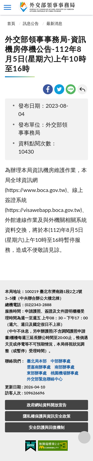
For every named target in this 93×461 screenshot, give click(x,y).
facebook (48, 89)
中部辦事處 (60, 361)
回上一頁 (82, 89)
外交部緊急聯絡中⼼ (44, 378)
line (71, 89)
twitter (59, 89)
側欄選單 (7, 7)
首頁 (10, 23)
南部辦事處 (64, 367)
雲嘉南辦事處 (39, 367)
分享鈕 (84, 437)
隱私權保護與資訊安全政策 (46, 416)
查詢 (85, 7)
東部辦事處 (37, 372)
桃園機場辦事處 (64, 372)
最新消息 (54, 23)
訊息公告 (31, 23)
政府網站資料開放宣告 (46, 404)
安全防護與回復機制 (46, 427)
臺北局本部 (37, 361)
